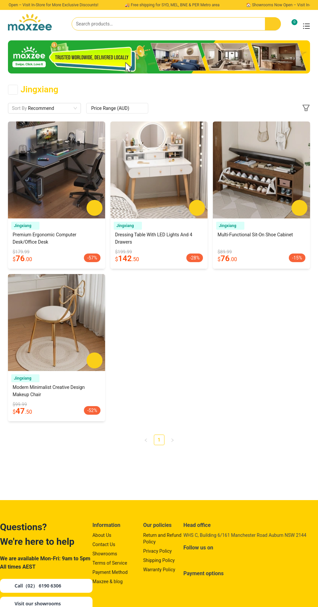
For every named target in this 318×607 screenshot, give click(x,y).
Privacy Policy (157, 551)
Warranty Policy (159, 569)
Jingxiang (25, 225)
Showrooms (105, 553)
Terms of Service (110, 563)
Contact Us (104, 544)
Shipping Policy (159, 560)
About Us (102, 535)
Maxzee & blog (108, 581)
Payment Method (110, 572)
